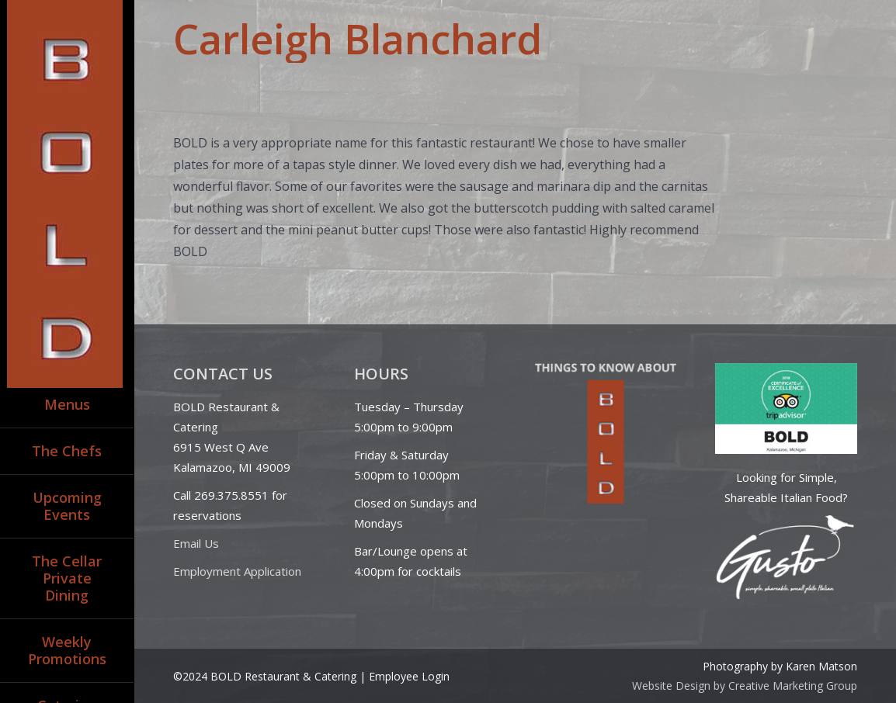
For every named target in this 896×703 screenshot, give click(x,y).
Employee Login (409, 676)
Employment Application (237, 571)
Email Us (196, 543)
